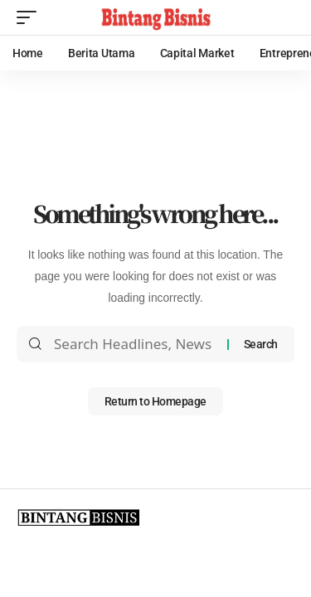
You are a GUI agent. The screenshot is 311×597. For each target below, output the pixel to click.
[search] (282, 17)
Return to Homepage (155, 401)
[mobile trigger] (31, 17)
